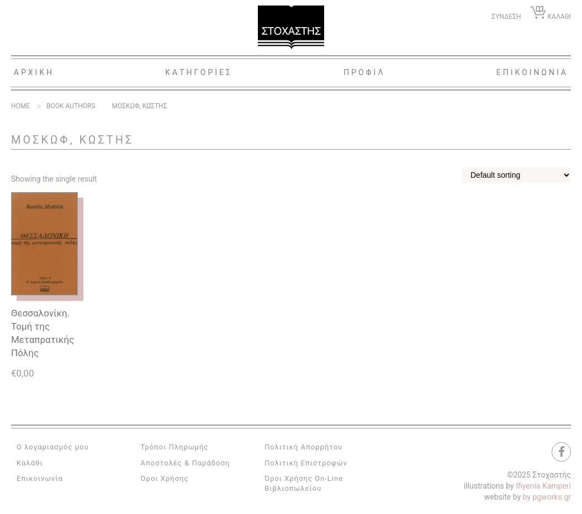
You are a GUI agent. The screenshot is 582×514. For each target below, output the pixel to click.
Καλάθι (30, 463)
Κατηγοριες (198, 72)
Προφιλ (364, 72)
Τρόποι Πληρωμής (175, 447)
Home (20, 106)
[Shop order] (516, 175)
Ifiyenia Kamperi (543, 485)
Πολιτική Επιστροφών (305, 463)
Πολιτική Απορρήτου (303, 447)
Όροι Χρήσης (165, 478)
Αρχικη (34, 72)
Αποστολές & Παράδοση (185, 463)
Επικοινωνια (532, 72)
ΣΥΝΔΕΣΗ (506, 16)
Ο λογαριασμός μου (53, 447)
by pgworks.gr (547, 496)
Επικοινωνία (40, 478)
